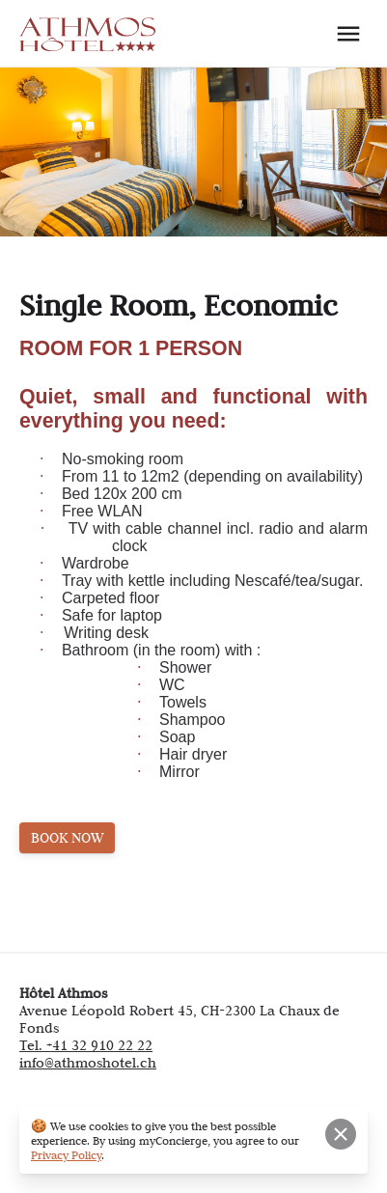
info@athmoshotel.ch (87, 1062)
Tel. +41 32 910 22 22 (85, 1045)
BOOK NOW (67, 837)
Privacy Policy (66, 1155)
